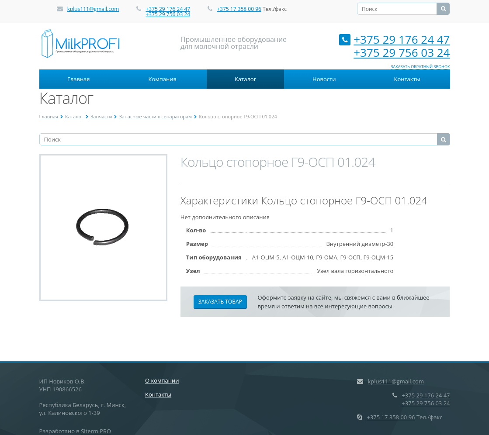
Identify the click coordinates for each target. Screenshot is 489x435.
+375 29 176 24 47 (168, 9)
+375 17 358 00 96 (239, 9)
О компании (162, 380)
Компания (163, 79)
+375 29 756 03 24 (168, 14)
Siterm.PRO (96, 431)
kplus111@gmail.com (93, 9)
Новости (324, 79)
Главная (78, 79)
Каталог (245, 79)
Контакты (407, 79)
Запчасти (101, 116)
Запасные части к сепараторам (155, 116)
